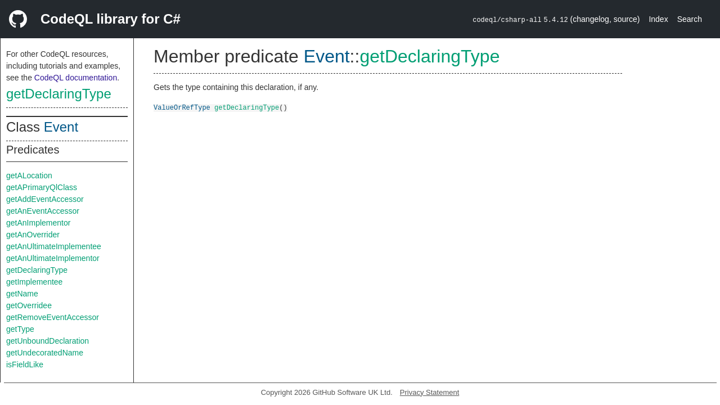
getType (20, 329)
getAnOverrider (33, 234)
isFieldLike (24, 364)
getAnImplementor (38, 222)
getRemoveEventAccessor (52, 317)
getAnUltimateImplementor (53, 258)
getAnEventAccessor (42, 210)
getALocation (29, 175)
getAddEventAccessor (45, 199)
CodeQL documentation (75, 77)
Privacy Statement (430, 392)
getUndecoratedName (44, 352)
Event (61, 126)
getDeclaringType (58, 93)
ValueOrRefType (182, 107)
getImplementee (34, 281)
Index (658, 19)
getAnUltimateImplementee (53, 246)
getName (22, 293)
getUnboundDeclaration (47, 340)
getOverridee (29, 305)
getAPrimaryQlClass (41, 187)
